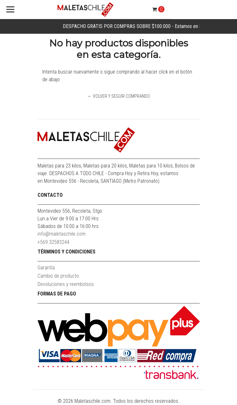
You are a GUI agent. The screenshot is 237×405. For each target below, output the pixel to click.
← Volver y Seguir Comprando (118, 96)
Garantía (46, 268)
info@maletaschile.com (62, 234)
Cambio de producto (58, 276)
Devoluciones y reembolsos (66, 284)
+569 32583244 (53, 242)
